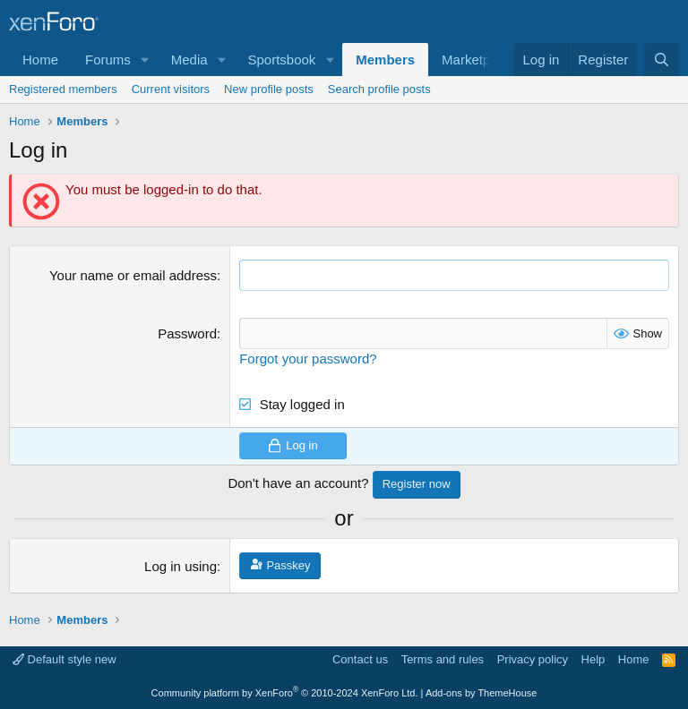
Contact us (360, 659)
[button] (145, 59)
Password (187, 333)
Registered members (63, 89)
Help (593, 659)
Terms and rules (442, 659)
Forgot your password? (307, 358)
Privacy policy (532, 659)
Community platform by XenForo (284, 693)
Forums (108, 59)
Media (189, 59)
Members (385, 59)
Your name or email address (133, 275)
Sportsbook (281, 59)
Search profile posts (379, 89)
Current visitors (171, 89)
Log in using (180, 566)
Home (40, 59)
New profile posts (269, 89)
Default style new (64, 659)
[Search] (661, 59)
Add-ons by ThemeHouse (482, 693)
